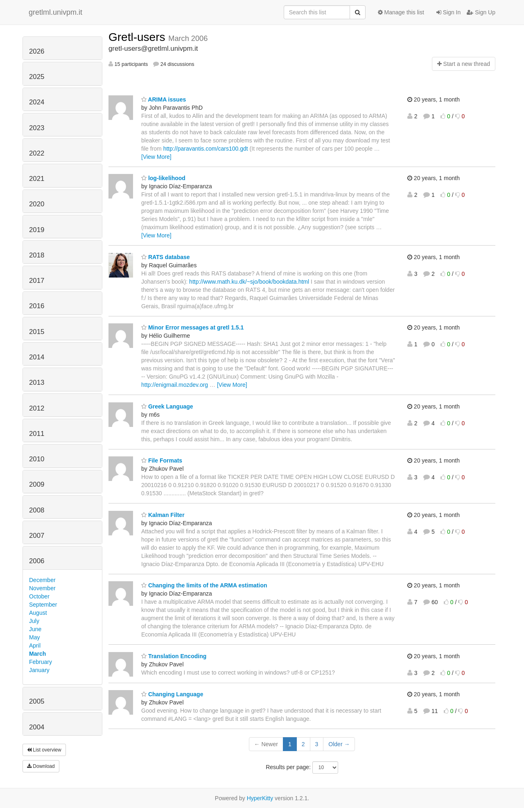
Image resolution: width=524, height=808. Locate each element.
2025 (36, 77)
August (38, 612)
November (42, 588)
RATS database (165, 257)
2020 (36, 204)
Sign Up (481, 12)
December (42, 580)
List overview (44, 750)
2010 (36, 459)
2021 (36, 179)
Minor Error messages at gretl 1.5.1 (192, 327)
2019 (36, 230)
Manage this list (401, 12)
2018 (36, 255)
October (39, 596)
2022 (36, 153)
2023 (36, 128)
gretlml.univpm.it (55, 12)
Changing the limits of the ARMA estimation (204, 585)
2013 (36, 382)
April (35, 645)
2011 (36, 434)
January (39, 670)
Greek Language (167, 406)
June (35, 629)
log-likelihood (163, 178)
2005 (36, 701)
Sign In (448, 12)
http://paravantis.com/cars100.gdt (205, 148)
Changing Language (172, 694)
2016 (36, 306)
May (34, 637)
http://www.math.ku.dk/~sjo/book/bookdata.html (249, 281)
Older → (339, 744)
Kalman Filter (163, 515)
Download (41, 766)
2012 (36, 408)
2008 (36, 510)
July (34, 621)
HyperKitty (260, 798)
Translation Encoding (173, 656)
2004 (36, 727)
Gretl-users (138, 37)
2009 (36, 484)
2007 (36, 535)
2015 (36, 332)
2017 (36, 280)
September (43, 604)
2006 (36, 561)
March (37, 653)
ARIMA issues (163, 99)
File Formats (161, 460)
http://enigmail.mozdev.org (174, 384)
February (40, 662)
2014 (36, 357)
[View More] (156, 156)
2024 (36, 102)
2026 (36, 51)
